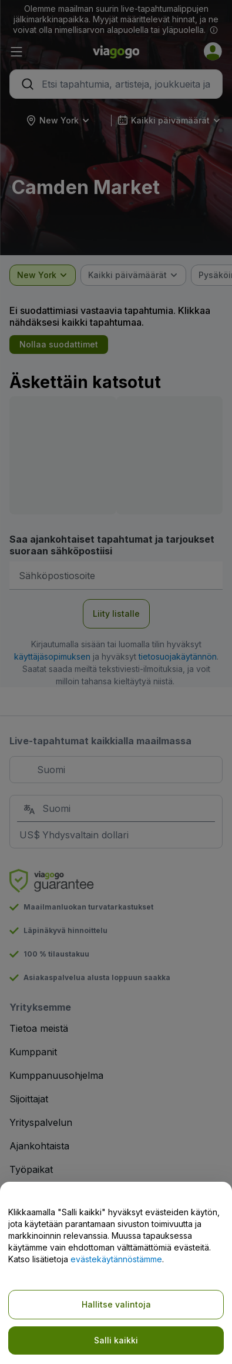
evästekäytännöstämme (116, 1259)
